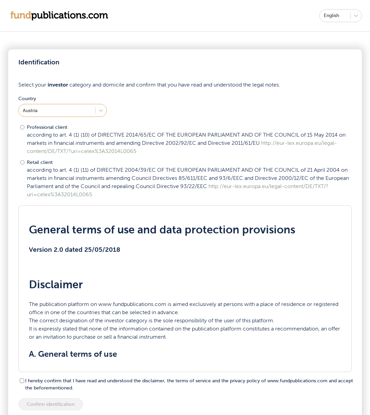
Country (27, 98)
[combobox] (324, 15)
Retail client (40, 162)
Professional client (47, 127)
